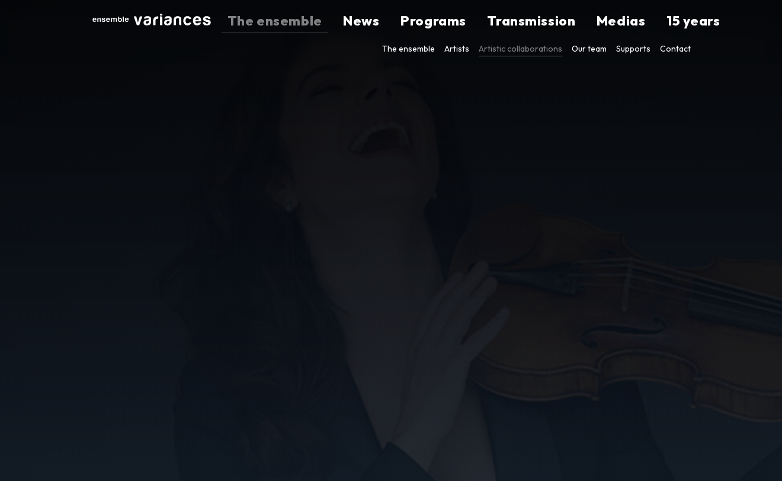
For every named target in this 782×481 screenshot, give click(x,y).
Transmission (567, 21)
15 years (674, 21)
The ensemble (394, 21)
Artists (456, 48)
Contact (675, 48)
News (453, 21)
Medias (627, 21)
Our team (589, 48)
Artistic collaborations (520, 48)
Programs (500, 21)
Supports (633, 48)
